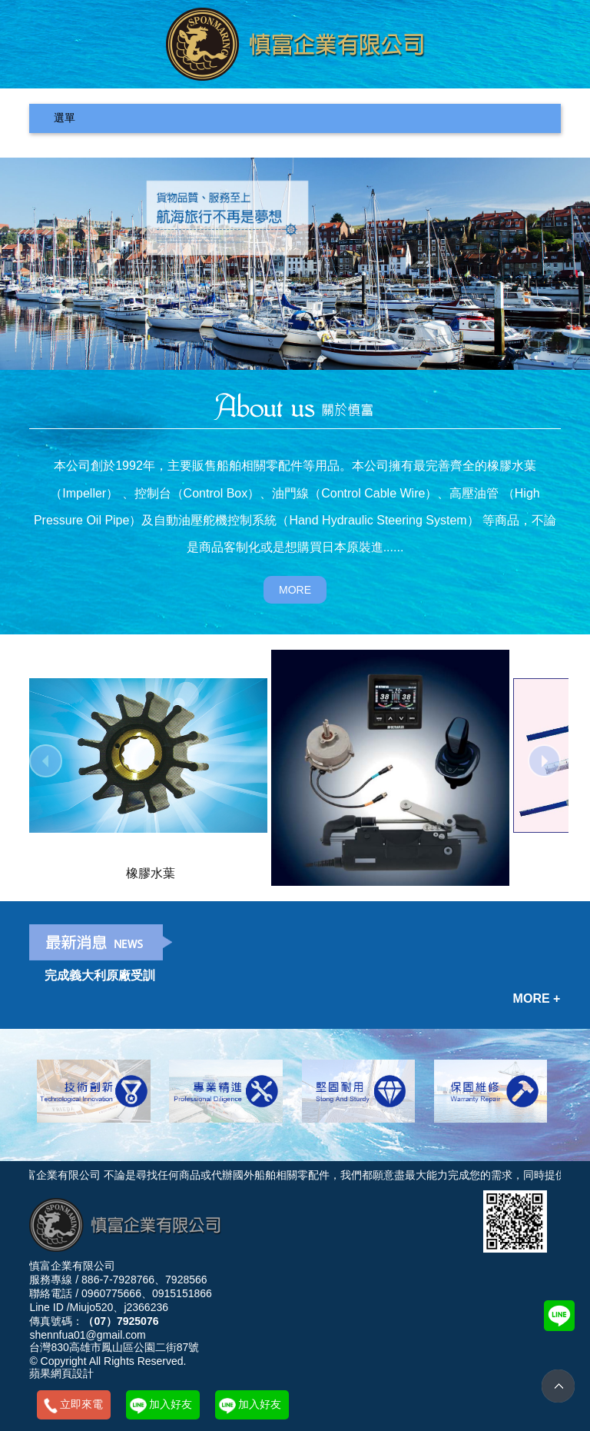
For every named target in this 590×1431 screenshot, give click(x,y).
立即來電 (81, 1404)
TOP (558, 1386)
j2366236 (146, 1307)
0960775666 (111, 1293)
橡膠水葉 (150, 873)
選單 (64, 117)
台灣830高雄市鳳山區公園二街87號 (114, 1347)
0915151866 (182, 1293)
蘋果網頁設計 (61, 1373)
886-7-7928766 (117, 1279)
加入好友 (170, 1404)
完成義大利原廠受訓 (100, 975)
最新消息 (100, 942)
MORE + (537, 998)
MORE (295, 590)
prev (45, 760)
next (544, 760)
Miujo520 (92, 1307)
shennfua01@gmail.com (87, 1335)
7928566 (186, 1279)
